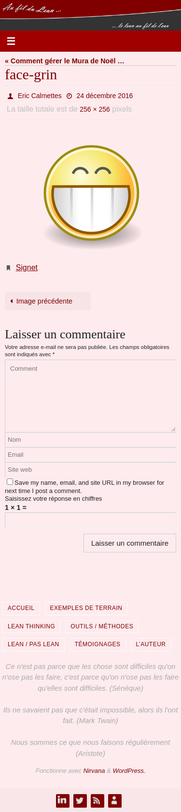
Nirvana (94, 770)
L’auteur (151, 644)
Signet (27, 267)
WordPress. (128, 770)
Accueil (21, 608)
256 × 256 (95, 109)
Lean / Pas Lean (33, 644)
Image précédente (40, 301)
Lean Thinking (31, 626)
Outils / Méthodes (101, 626)
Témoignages (98, 644)
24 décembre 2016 (105, 96)
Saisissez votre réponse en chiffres (53, 498)
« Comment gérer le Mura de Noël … (65, 61)
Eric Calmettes (40, 96)
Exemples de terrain (86, 608)
